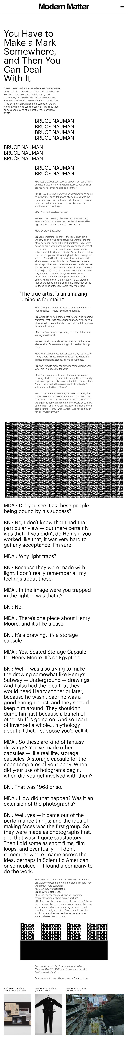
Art (22, 988)
